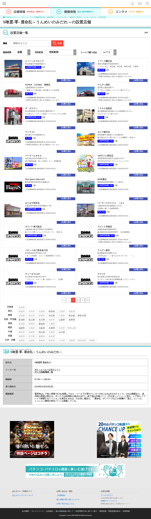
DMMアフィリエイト (109, 501)
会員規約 (49, 511)
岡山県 (42, 332)
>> (87, 300)
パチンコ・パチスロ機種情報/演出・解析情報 (37, 17)
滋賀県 (22, 328)
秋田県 (52, 311)
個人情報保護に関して (64, 511)
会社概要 (25, 511)
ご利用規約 (60, 495)
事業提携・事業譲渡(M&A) (109, 511)
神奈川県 (82, 315)
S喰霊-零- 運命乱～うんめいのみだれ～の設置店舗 (87, 17)
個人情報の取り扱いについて (67, 499)
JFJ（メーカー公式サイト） (48, 370)
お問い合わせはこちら (65, 504)
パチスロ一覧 (61, 17)
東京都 (72, 315)
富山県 (32, 320)
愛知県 (42, 324)
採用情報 (126, 511)
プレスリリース (37, 511)
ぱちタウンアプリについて (22, 495)
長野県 (72, 320)
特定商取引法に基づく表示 (86, 511)
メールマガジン (107, 495)
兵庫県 (52, 328)
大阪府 (42, 328)
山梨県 (62, 320)
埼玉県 (52, 315)
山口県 (62, 332)
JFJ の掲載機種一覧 (44, 372)
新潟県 (22, 320)
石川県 (42, 320)
